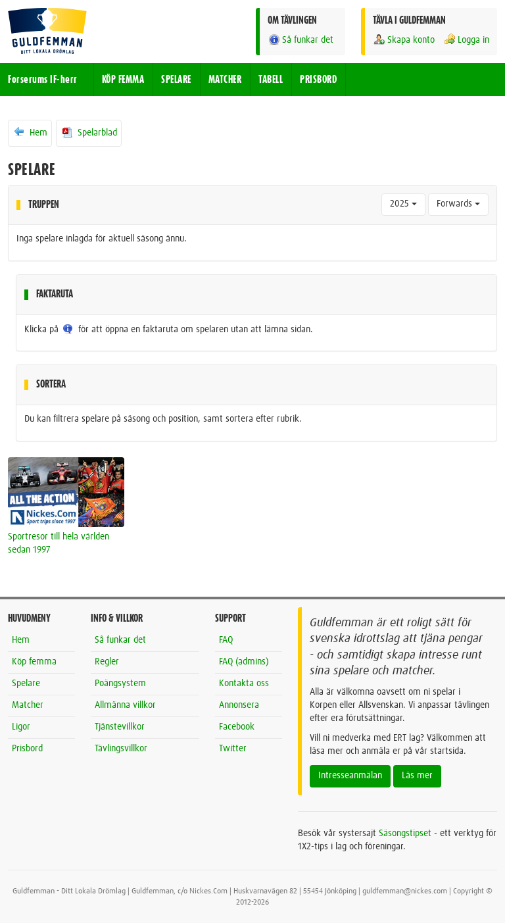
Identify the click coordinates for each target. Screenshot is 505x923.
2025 (403, 204)
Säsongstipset (405, 833)
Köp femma (34, 661)
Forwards (458, 204)
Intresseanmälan (350, 775)
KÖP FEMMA (123, 79)
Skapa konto (404, 40)
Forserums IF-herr (43, 79)
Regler (107, 661)
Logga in (466, 40)
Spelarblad (88, 132)
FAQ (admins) (244, 661)
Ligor (21, 727)
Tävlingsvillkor (121, 748)
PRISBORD (318, 79)
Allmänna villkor (125, 705)
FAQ (226, 640)
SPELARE (176, 79)
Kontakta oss (244, 683)
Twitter (233, 748)
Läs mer (417, 775)
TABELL (270, 79)
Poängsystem (120, 683)
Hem (29, 132)
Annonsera (239, 705)
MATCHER (225, 79)
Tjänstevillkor (120, 727)
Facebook (236, 727)
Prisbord (27, 748)
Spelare (26, 683)
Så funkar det (300, 40)
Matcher (27, 705)
